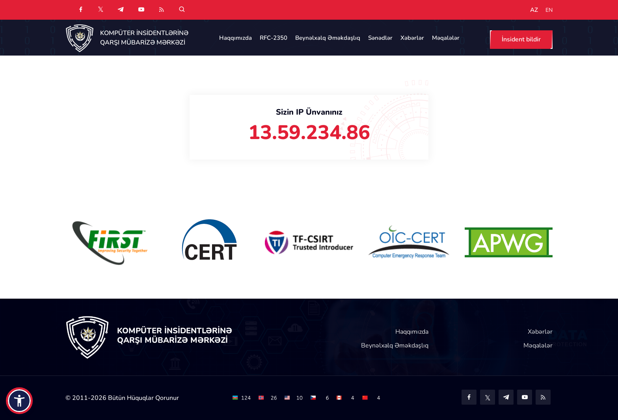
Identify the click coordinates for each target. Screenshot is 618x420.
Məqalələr (446, 38)
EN (549, 10)
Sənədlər (380, 38)
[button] (19, 400)
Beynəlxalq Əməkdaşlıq (327, 38)
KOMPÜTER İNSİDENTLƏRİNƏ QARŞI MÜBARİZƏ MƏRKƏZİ (144, 38)
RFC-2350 (273, 38)
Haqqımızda (235, 38)
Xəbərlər (412, 38)
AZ (534, 10)
